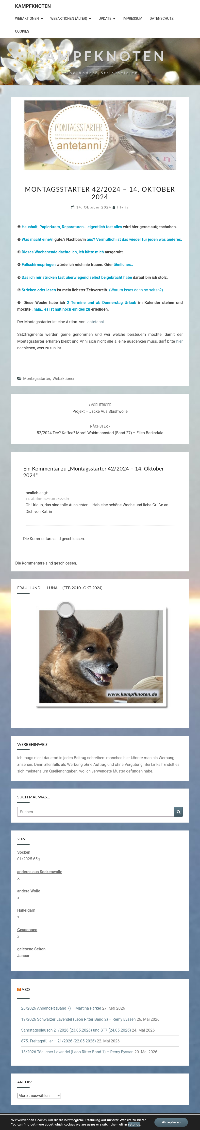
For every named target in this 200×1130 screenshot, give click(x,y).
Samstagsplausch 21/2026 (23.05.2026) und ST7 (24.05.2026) (76, 1030)
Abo (26, 989)
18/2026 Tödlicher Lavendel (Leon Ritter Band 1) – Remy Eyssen (77, 1052)
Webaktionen (27, 18)
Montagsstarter (36, 378)
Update (105, 18)
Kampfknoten (33, 6)
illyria (123, 207)
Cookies (22, 31)
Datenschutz (162, 18)
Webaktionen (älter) (68, 18)
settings (135, 1124)
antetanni (95, 322)
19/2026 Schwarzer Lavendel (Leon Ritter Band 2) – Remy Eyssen (78, 1019)
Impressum (132, 18)
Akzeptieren (172, 1122)
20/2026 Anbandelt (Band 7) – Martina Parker (61, 1008)
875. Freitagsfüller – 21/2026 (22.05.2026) (58, 1041)
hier (179, 341)
